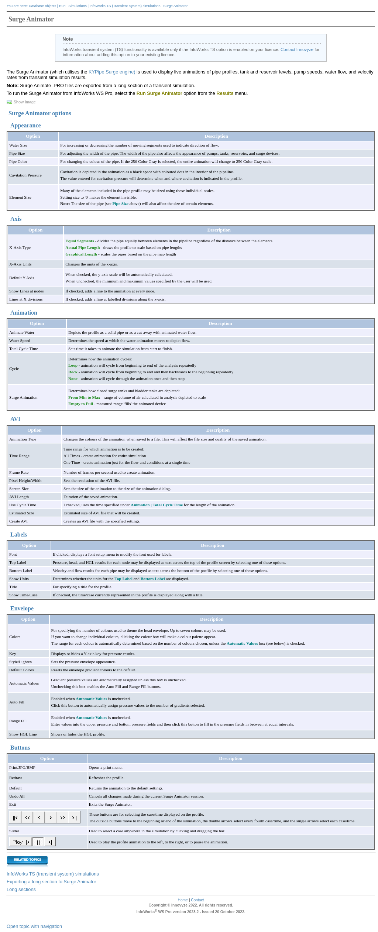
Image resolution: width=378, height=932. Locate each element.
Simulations (77, 6)
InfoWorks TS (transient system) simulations (53, 874)
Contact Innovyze (297, 49)
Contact (197, 900)
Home (183, 900)
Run (62, 6)
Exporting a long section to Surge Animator (51, 881)
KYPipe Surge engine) (112, 72)
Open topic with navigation (34, 926)
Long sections (21, 889)
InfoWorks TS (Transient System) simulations (125, 6)
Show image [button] (22, 102)
